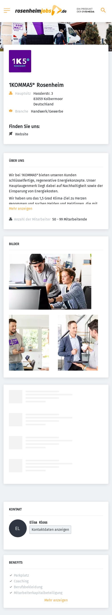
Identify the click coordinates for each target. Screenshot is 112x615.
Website (21, 134)
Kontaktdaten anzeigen (50, 529)
